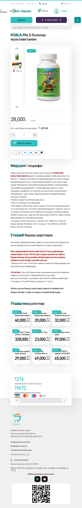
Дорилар (44, 28)
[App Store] (45, 479)
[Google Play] (37, 479)
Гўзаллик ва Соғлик (31, 28)
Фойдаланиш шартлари (20, 442)
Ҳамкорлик (25, 11)
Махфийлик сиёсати (19, 446)
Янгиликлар (14, 11)
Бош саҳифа (18, 28)
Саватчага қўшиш (22, 143)
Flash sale (51, 19)
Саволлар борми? (20, 460)
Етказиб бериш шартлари (21, 450)
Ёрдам (43, 4)
